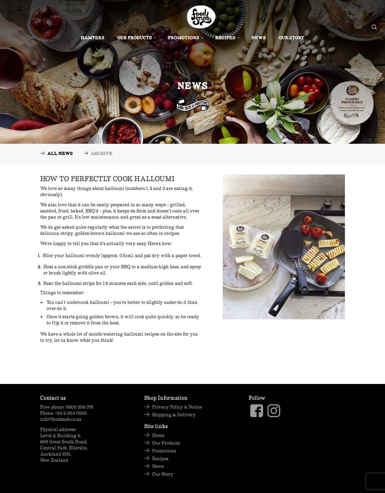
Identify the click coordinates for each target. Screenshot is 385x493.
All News (60, 154)
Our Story (291, 38)
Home (158, 435)
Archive (101, 154)
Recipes (226, 38)
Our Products (136, 38)
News (258, 38)
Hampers (92, 38)
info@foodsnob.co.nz (60, 419)
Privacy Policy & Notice (177, 407)
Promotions (185, 38)
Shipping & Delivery (174, 414)
